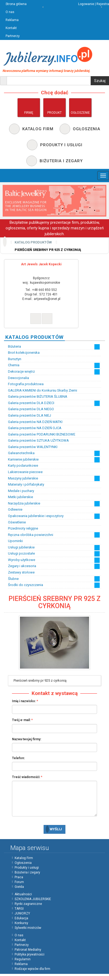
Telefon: (18, 758)
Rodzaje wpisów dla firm (32, 969)
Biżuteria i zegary (27, 872)
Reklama (12, 20)
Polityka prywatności (29, 954)
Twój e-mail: (21, 720)
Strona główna (16, 4)
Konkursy (21, 923)
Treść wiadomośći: (26, 777)
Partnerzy (13, 36)
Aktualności (23, 894)
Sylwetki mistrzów (28, 928)
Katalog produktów (33, 242)
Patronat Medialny (28, 949)
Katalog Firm (24, 858)
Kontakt (11, 28)
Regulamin (23, 959)
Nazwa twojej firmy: (26, 739)
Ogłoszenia (23, 863)
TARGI (19, 908)
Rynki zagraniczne (28, 904)
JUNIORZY (22, 913)
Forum (19, 882)
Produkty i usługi (27, 867)
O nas (10, 12)
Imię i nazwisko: (24, 701)
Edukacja (21, 918)
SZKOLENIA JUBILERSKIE (33, 899)
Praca (19, 877)
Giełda (19, 887)
